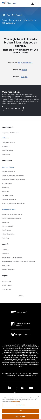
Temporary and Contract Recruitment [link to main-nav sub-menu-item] (13, 203)
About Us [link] (5, 244)
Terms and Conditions (8, 373)
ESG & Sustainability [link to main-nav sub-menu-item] (8, 226)
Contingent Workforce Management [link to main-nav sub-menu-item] (13, 175)
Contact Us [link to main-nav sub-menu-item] (5, 253)
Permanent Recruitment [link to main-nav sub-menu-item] (9, 199)
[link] (20, 388)
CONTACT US (13, 108)
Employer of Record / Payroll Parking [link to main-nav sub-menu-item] (13, 179)
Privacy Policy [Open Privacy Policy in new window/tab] (22, 373)
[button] (37, 3)
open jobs (24, 77)
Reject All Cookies (20, 412)
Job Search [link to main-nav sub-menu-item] (5, 138)
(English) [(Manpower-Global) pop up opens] (20, 393)
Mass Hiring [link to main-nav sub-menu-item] (5, 187)
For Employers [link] (7, 160)
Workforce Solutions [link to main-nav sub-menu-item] (8, 167)
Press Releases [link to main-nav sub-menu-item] (6, 289)
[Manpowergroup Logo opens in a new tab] (20, 335)
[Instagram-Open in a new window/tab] (22, 388)
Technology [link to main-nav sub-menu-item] (5, 238)
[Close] (38, 397)
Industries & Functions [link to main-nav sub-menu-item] (8, 209)
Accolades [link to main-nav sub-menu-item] (5, 249)
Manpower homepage (24, 63)
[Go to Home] (9, 3)
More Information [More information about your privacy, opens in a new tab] (15, 402)
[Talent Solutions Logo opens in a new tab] (20, 324)
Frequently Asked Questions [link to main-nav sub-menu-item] (10, 133)
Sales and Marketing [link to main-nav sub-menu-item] (8, 234)
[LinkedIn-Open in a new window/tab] (9, 387)
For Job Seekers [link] (7, 127)
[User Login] (32, 4)
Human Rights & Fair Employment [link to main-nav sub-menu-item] (12, 257)
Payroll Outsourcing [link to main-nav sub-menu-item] (8, 195)
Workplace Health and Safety (26, 375)
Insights (24, 70)
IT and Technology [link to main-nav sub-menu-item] (7, 150)
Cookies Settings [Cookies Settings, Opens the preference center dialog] (20, 406)
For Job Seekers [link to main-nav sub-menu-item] (7, 285)
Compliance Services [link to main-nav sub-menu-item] (8, 171)
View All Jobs (10, 375)
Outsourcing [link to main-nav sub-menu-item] (5, 191)
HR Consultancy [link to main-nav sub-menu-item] (7, 183)
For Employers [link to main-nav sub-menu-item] (6, 281)
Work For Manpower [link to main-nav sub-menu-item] (8, 269)
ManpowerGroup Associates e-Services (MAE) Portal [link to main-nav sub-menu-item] (18, 261)
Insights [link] (5, 276)
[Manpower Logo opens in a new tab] (19, 313)
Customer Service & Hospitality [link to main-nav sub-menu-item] (11, 218)
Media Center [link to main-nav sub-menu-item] (6, 265)
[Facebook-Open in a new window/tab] (16, 388)
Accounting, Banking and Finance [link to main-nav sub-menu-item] (12, 214)
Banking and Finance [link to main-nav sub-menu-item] (8, 142)
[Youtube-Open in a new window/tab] (31, 388)
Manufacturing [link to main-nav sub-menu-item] (6, 154)
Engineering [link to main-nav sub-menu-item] (5, 146)
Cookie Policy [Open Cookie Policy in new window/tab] (33, 373)
